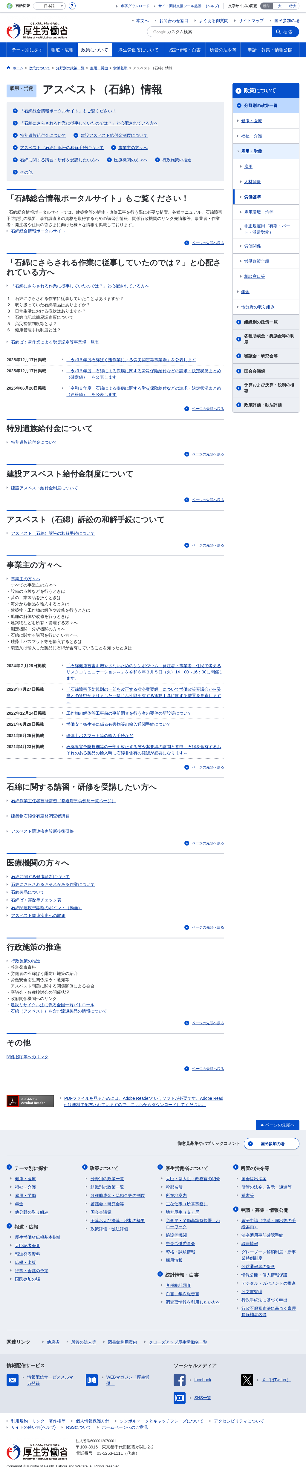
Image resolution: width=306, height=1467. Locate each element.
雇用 (248, 166)
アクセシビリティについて (239, 1413)
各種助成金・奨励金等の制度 (269, 338)
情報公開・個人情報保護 (264, 1267)
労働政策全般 (256, 261)
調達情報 (249, 1236)
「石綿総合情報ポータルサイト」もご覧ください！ (68, 110)
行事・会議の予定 (31, 1263)
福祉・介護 (251, 136)
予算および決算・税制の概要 (269, 387)
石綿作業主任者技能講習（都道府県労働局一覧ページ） (63, 796)
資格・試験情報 (180, 1246)
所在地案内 (176, 1189)
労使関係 (252, 246)
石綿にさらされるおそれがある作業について (53, 880)
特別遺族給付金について (43, 135)
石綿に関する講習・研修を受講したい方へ (60, 159)
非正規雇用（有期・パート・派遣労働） (267, 229)
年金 (245, 291)
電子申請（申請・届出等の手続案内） (268, 1216)
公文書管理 (251, 1284)
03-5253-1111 (110, 1446)
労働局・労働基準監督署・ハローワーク (193, 1217)
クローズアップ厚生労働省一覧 (178, 1335)
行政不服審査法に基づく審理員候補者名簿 (268, 1304)
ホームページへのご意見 (125, 1420)
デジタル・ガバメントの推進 (268, 1276)
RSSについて (78, 1420)
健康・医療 (251, 120)
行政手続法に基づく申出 (264, 1292)
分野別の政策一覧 (261, 105)
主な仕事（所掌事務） (187, 1197)
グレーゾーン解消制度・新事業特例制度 (268, 1247)
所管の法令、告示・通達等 (266, 1181)
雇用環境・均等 (258, 212)
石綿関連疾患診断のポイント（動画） (46, 903)
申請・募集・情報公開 (265, 1203)
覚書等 (247, 1189)
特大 (292, 6)
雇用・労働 (251, 151)
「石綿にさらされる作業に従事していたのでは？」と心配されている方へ (89, 123)
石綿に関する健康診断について (40, 872)
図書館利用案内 (122, 1335)
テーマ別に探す (31, 1162)
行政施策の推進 (177, 159)
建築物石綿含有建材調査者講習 (40, 812)
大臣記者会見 (27, 1238)
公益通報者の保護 (258, 1259)
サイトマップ (251, 21)
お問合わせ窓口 (174, 21)
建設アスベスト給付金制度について (114, 135)
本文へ (142, 21)
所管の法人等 (83, 1335)
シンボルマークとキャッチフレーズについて (162, 1413)
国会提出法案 (254, 1172)
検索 (289, 31)
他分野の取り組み (258, 306)
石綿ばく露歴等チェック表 (36, 896)
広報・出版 (25, 1255)
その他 (26, 172)
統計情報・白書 (182, 1268)
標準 (266, 6)
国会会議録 (254, 371)
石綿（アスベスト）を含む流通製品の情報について (59, 1007)
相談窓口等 (254, 276)
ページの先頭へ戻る (208, 243)
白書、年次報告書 (182, 1286)
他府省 (53, 1335)
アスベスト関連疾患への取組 (38, 911)
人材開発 (252, 181)
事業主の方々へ (133, 147)
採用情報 (174, 1254)
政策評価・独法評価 (263, 404)
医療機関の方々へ (131, 159)
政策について (260, 91)
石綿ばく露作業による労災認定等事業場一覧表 (55, 342)
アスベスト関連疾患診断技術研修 (42, 827)
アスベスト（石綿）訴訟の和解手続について (62, 147)
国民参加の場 (286, 21)
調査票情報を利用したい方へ (193, 1295)
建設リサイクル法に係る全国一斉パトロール (52, 1001)
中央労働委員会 (180, 1237)
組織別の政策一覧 (261, 322)
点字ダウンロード (135, 6)
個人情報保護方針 (92, 1413)
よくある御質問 (213, 21)
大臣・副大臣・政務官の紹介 (193, 1172)
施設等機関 (176, 1229)
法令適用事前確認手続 (262, 1228)
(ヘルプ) (212, 6)
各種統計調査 (178, 1278)
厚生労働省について (187, 1162)
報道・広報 (27, 1220)
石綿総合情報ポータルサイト (38, 231)
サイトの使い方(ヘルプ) (33, 1420)
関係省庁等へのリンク (27, 1052)
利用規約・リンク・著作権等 (38, 1413)
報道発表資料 (27, 1246)
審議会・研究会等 (261, 355)
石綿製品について (28, 888)
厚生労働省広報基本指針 (38, 1230)
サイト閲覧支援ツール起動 (179, 6)
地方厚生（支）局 (182, 1206)
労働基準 (252, 197)
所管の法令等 (255, 1162)
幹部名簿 (174, 1181)
